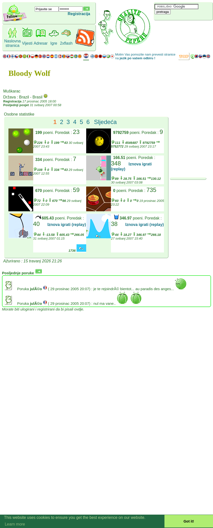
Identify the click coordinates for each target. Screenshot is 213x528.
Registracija (79, 14)
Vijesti (27, 43)
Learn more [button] (15, 524)
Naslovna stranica (12, 43)
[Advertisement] (183, 28)
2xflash (66, 43)
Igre (53, 43)
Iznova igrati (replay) (66, 224)
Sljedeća (105, 122)
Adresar (41, 43)
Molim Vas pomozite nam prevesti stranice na (145, 56)
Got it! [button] (189, 521)
